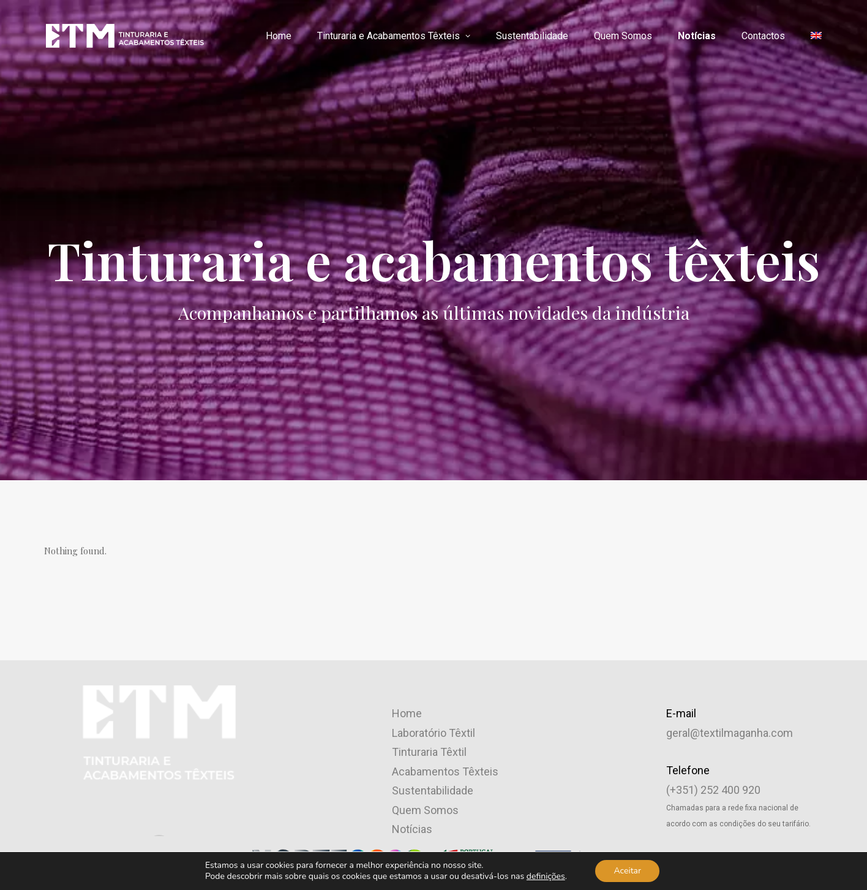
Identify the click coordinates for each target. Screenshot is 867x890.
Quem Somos (623, 36)
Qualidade (416, 685)
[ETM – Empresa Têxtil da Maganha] (124, 36)
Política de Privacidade (720, 669)
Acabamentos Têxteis (445, 589)
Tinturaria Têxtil (429, 570)
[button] (159, 665)
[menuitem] (283, 36)
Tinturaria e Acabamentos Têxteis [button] (393, 36)
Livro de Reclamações (719, 728)
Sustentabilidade (532, 36)
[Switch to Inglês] (812, 35)
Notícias (697, 36)
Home (278, 36)
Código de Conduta (712, 708)
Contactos (763, 36)
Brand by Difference (578, 857)
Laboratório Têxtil (433, 550)
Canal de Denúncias (714, 689)
